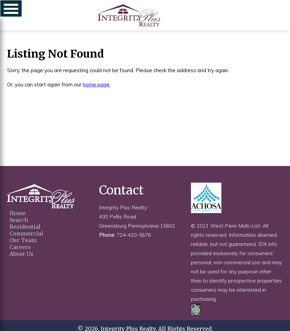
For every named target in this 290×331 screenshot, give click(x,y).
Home (17, 213)
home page (96, 84)
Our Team (23, 240)
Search (18, 219)
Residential (25, 226)
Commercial (26, 233)
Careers (20, 247)
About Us (21, 253)
